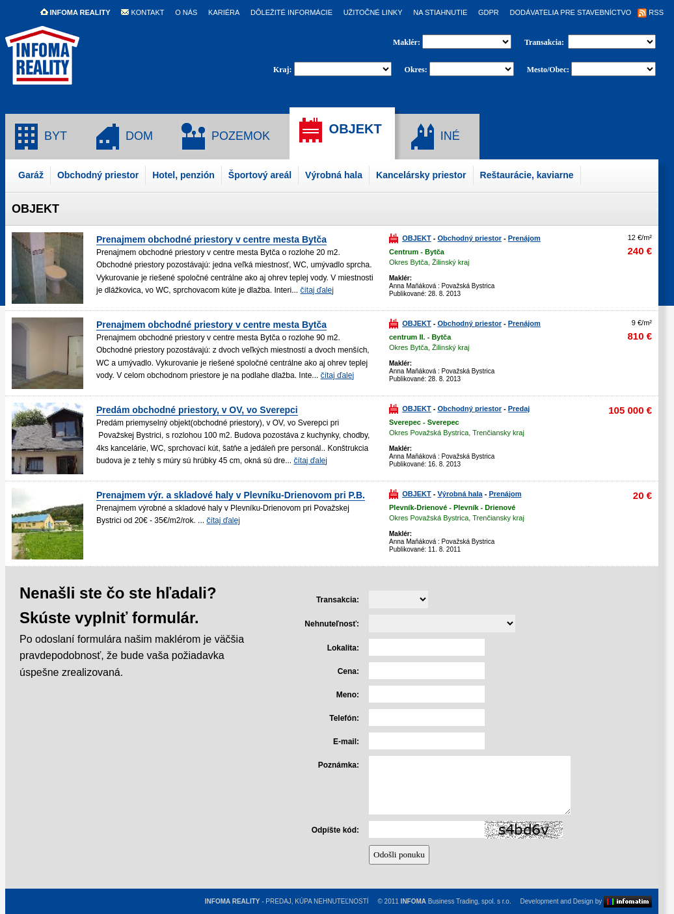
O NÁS (186, 12)
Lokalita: (343, 647)
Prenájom (524, 238)
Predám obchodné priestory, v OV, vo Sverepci (197, 410)
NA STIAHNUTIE (440, 12)
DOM (123, 136)
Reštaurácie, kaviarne (527, 175)
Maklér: (407, 42)
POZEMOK (224, 136)
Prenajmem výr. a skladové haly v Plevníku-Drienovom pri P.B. (230, 495)
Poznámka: (338, 765)
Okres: (416, 69)
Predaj (519, 408)
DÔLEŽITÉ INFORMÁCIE (291, 12)
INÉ (434, 136)
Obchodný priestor (98, 175)
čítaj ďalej (316, 290)
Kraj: (282, 69)
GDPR (488, 12)
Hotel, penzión (183, 175)
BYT (39, 136)
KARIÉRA (223, 12)
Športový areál (259, 175)
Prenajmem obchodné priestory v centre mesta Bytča (211, 239)
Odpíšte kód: (335, 830)
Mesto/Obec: (548, 69)
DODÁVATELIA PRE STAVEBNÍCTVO (570, 12)
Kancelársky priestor (421, 175)
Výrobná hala (333, 175)
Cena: (348, 671)
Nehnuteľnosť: (331, 623)
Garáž (31, 175)
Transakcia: (545, 42)
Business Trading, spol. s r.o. (456, 901)
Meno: (347, 694)
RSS (651, 12)
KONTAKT (142, 12)
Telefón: (344, 718)
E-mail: (346, 741)
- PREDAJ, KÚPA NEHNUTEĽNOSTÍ (287, 901)
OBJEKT (339, 130)
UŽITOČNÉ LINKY (373, 12)
